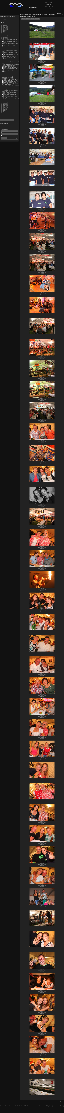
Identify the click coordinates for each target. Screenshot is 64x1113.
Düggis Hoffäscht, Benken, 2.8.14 (10, 68)
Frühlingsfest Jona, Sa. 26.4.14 (10, 86)
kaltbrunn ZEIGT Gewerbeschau (10, 46)
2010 (4, 105)
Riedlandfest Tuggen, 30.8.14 (9, 60)
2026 (4, 25)
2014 (4, 38)
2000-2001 (5, 115)
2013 (4, 102)
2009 (4, 106)
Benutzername (4, 129)
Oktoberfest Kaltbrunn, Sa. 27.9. (10, 50)
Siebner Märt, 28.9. (7, 49)
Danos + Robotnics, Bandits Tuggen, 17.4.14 (9, 93)
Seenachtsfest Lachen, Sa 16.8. (10, 62)
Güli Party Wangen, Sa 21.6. (9, 81)
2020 (4, 31)
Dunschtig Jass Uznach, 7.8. (9, 67)
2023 (4, 28)
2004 (4, 111)
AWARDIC (48, 4)
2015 (4, 37)
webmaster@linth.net (50, 8)
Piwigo (62, 1101)
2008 (4, 107)
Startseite (23, 14)
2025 (4, 26)
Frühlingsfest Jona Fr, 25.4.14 (9, 89)
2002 (4, 113)
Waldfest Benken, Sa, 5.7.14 (9, 79)
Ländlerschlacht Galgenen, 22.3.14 (11, 98)
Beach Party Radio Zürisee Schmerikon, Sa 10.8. (8, 66)
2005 (4, 110)
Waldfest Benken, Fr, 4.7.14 (9, 80)
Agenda (4, 19)
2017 (4, 35)
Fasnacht (5, 100)
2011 (4, 104)
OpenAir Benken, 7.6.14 (8, 82)
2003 (4, 112)
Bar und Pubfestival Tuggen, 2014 (10, 43)
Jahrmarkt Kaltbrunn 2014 (9, 45)
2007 (4, 108)
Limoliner (22, 1105)
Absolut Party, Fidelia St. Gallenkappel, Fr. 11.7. (8, 78)
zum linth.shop (49, 2)
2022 (4, 29)
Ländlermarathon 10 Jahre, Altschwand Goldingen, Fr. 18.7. (9, 75)
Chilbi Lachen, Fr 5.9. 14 (8, 59)
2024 (4, 27)
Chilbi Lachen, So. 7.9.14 (8, 56)
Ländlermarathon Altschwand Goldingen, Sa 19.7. (9, 73)
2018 (4, 33)
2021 (4, 30)
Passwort (3, 132)
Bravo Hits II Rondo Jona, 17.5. (10, 85)
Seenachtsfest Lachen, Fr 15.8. (10, 64)
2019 (4, 32)
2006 (4, 109)
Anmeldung (5, 125)
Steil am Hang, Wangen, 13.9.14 (10, 54)
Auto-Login (4, 136)
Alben (2, 22)
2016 (4, 36)
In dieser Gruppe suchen (31, 18)
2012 (4, 103)
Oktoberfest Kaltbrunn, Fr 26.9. (10, 52)
